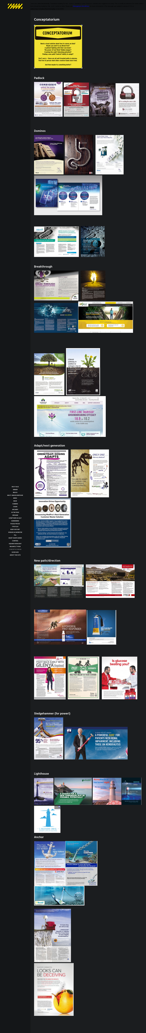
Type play (15, 526)
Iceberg (15, 504)
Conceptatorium (15, 549)
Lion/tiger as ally (15, 518)
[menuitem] (15, 486)
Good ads (15, 552)
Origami (15, 515)
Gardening (15, 521)
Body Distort (15, 529)
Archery (15, 509)
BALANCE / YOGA (15, 546)
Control (15, 541)
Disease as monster (15, 532)
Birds (15, 498)
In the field (15, 512)
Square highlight (15, 544)
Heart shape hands (15, 538)
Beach (15, 492)
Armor (15, 489)
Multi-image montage (15, 495)
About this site (15, 555)
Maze (15, 501)
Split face (15, 487)
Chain (15, 507)
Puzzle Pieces (15, 524)
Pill (15, 535)
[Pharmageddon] (15, 6)
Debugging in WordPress (81, 6)
